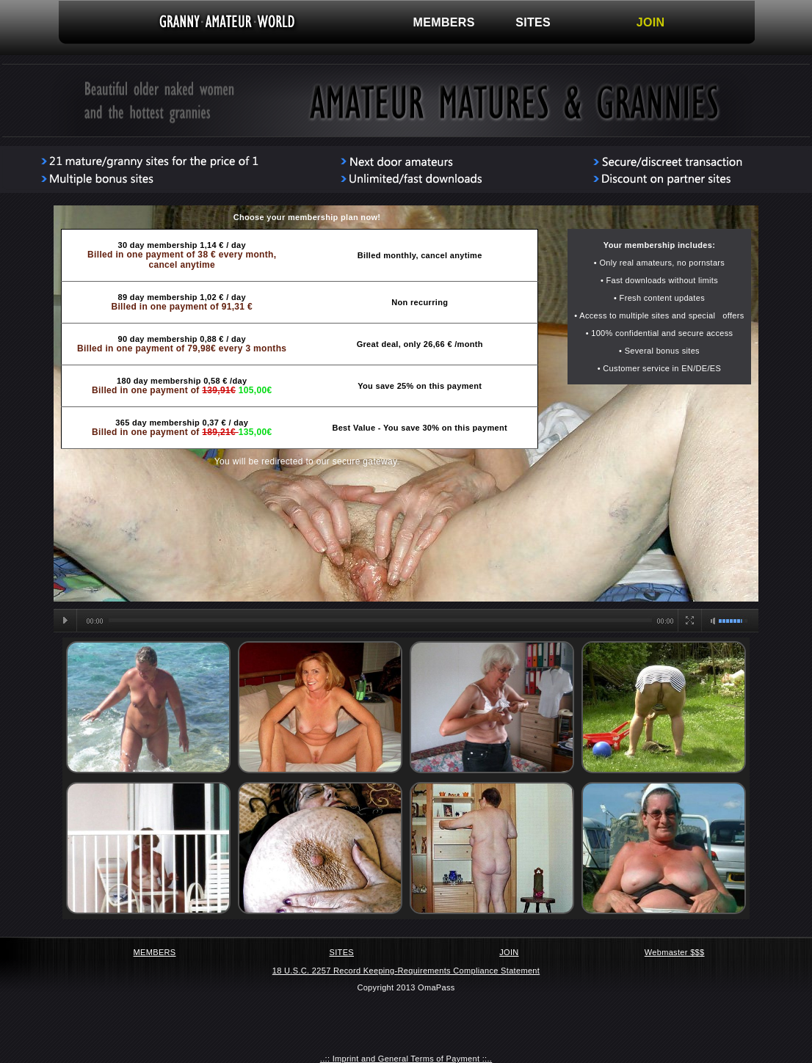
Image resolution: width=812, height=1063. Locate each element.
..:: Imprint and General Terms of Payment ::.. (406, 1058)
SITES (533, 22)
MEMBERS (444, 22)
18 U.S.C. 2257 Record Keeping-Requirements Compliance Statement (406, 970)
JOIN (651, 22)
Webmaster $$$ (675, 952)
